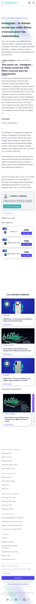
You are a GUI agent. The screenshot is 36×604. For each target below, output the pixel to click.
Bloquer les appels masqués (12, 525)
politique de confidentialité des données (18, 584)
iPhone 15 (5, 489)
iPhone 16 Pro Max (8, 481)
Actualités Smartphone (21, 18)
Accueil (4, 18)
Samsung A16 (6, 453)
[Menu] (33, 3)
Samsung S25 (7, 505)
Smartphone (10, 18)
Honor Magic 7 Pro (8, 468)
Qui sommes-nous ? (9, 559)
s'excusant (6, 119)
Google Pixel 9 (7, 461)
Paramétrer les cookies (10, 552)
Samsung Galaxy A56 (9, 465)
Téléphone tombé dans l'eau (12, 521)
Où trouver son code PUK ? (11, 529)
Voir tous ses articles (12, 206)
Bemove (13, 594)
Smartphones (8, 213)
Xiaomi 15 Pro (7, 457)
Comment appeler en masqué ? (13, 518)
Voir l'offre (26, 233)
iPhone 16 (5, 485)
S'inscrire (18, 578)
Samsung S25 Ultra (8, 497)
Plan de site (6, 555)
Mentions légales (8, 542)
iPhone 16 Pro (7, 477)
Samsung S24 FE (8, 509)
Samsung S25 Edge (9, 501)
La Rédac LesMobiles (8, 60)
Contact (4, 538)
